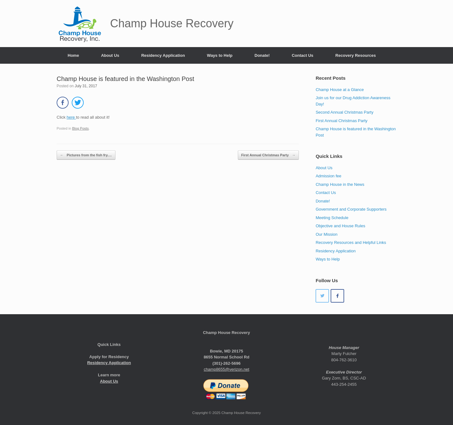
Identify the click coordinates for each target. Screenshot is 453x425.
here (71, 117)
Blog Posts (80, 128)
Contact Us (302, 55)
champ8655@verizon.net (226, 369)
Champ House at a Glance (340, 89)
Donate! (262, 55)
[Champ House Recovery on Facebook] (337, 296)
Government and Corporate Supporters (351, 209)
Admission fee (328, 176)
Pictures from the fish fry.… (86, 155)
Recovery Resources (355, 55)
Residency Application (163, 55)
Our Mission (326, 234)
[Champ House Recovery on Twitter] (322, 296)
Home (73, 55)
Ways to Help (219, 55)
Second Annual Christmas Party (344, 112)
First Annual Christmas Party (268, 155)
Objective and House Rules (340, 225)
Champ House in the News (340, 184)
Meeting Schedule (332, 217)
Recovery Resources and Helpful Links (351, 242)
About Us (110, 55)
